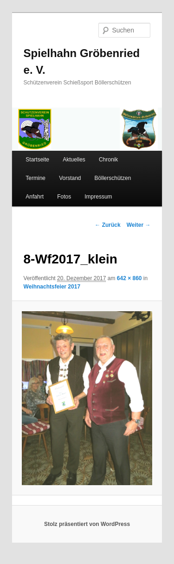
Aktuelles (74, 159)
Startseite (37, 159)
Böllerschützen (113, 178)
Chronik (108, 159)
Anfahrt (35, 196)
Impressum (98, 196)
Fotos (64, 196)
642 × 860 (129, 278)
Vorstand (70, 178)
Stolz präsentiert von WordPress (87, 524)
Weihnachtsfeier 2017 (52, 286)
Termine (35, 178)
